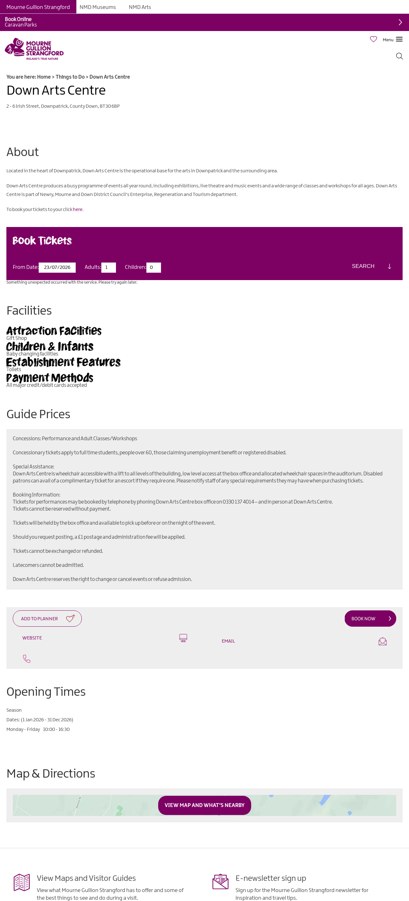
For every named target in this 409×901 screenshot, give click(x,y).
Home (44, 77)
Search (363, 266)
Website (104, 638)
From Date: (26, 267)
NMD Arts (140, 7)
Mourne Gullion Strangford (38, 7)
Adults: (93, 267)
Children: (135, 267)
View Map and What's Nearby (205, 805)
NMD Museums (98, 7)
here (77, 209)
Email (304, 641)
